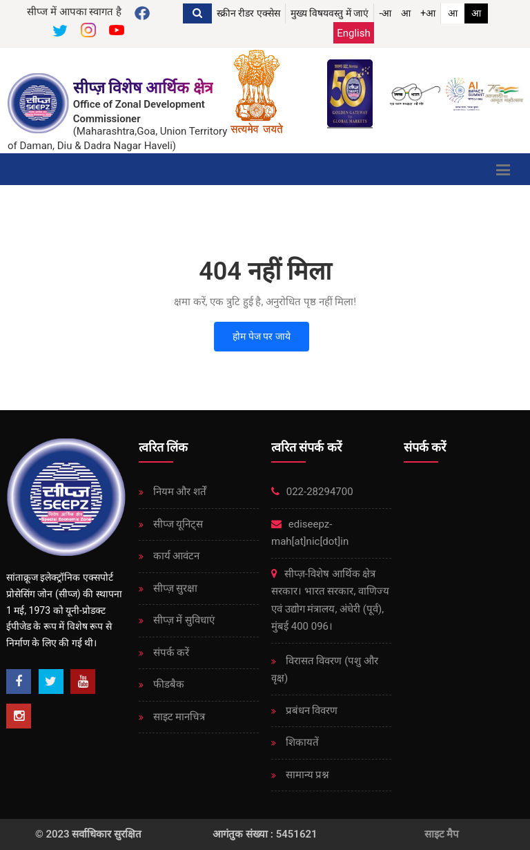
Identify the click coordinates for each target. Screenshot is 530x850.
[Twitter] (51, 681)
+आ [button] (427, 13)
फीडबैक (167, 684)
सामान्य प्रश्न (306, 775)
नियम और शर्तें (178, 491)
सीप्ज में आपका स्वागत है (74, 12)
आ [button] (406, 13)
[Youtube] (82, 681)
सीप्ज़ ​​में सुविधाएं (182, 620)
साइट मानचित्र (177, 717)
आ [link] (453, 13)
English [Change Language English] (354, 33)
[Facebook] (18, 681)
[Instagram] (18, 716)
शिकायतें (301, 742)
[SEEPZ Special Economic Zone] (40, 103)
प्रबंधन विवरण (310, 710)
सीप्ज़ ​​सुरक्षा (173, 588)
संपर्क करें (169, 652)
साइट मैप (442, 834)
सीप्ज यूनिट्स (176, 524)
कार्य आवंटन (174, 556)
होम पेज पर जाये (261, 336)
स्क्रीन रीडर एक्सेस (248, 13)
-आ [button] (385, 13)
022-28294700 (312, 491)
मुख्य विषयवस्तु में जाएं (330, 13)
